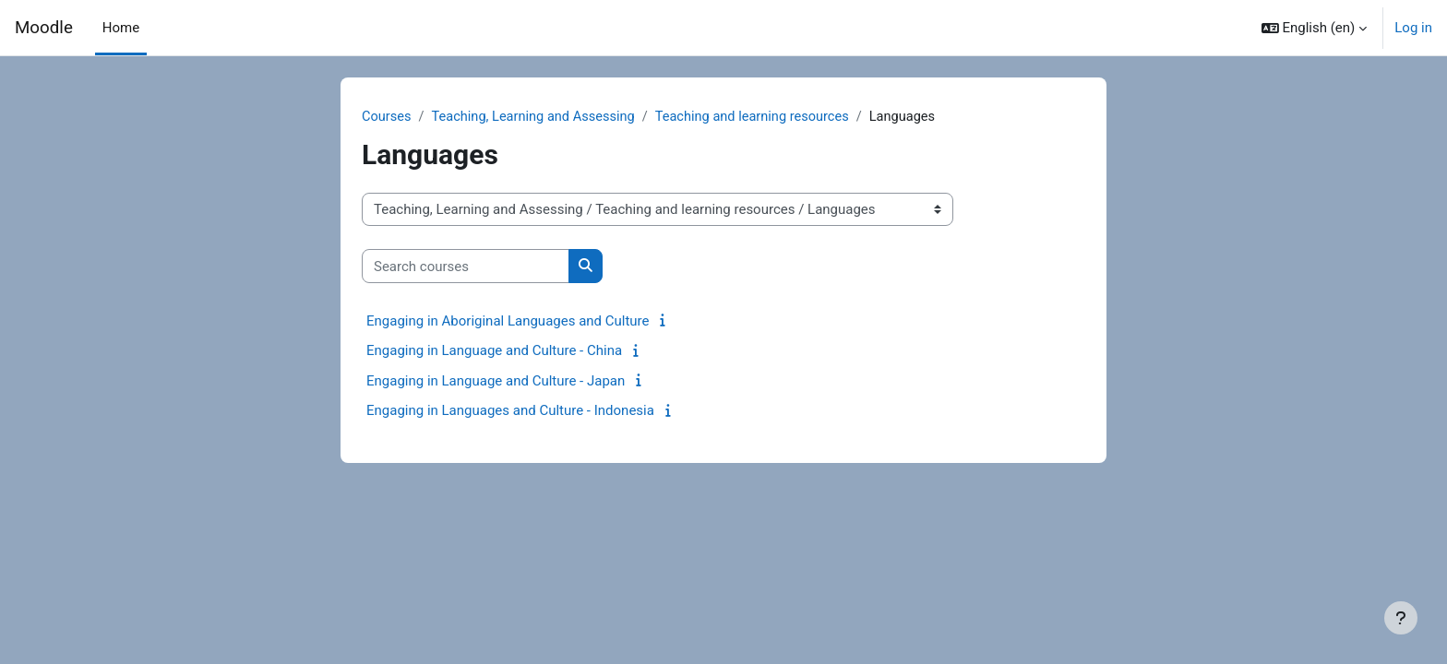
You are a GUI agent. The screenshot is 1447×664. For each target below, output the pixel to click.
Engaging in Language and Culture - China (494, 351)
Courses (387, 117)
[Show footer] (1400, 617)
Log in (1413, 27)
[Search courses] (465, 267)
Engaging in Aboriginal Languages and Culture (508, 322)
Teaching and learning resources (762, 117)
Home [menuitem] (120, 27)
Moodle (44, 28)
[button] (1315, 27)
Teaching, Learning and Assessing (537, 117)
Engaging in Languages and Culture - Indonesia (510, 411)
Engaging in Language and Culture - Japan (495, 382)
